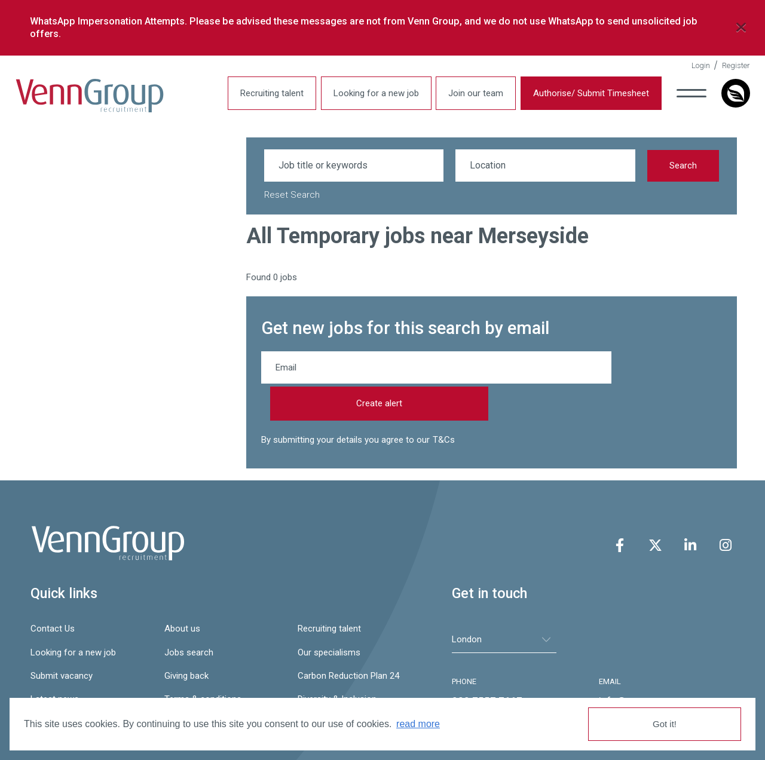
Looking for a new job (368, 93)
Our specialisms (329, 616)
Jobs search (188, 616)
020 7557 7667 (487, 666)
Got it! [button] (665, 724)
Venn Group (97, 96)
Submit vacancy (61, 640)
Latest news (54, 663)
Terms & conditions (202, 663)
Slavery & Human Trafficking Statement (358, 687)
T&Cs (444, 404)
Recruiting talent (264, 93)
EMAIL (610, 646)
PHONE (464, 646)
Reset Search (292, 195)
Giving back (186, 640)
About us (182, 593)
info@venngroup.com (647, 666)
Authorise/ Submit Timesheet (583, 93)
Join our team (467, 93)
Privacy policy (57, 687)
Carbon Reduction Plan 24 (348, 640)
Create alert (665, 368)
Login (693, 65)
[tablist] (504, 603)
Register (728, 65)
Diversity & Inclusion (337, 663)
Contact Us (52, 593)
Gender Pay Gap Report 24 (216, 687)
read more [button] (418, 724)
